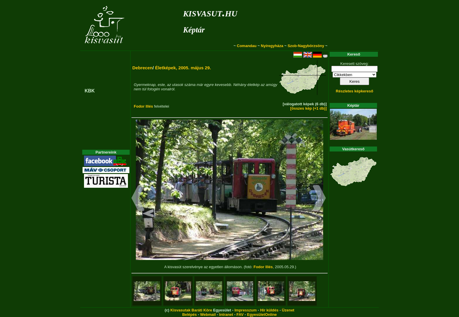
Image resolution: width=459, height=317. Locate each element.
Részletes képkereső (354, 91)
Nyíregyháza (272, 46)
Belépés (189, 314)
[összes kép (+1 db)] (308, 108)
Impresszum (245, 310)
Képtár (194, 29)
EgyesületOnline (262, 314)
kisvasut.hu (210, 12)
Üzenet (288, 310)
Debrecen (142, 67)
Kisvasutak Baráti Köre (191, 310)
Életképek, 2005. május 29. (183, 67)
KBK (90, 90)
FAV (240, 314)
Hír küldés (269, 310)
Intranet (226, 314)
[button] (138, 198)
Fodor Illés (143, 106)
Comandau (246, 46)
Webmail (208, 314)
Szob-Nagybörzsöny (305, 46)
